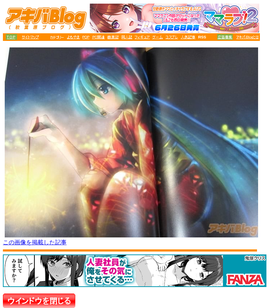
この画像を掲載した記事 (35, 242)
